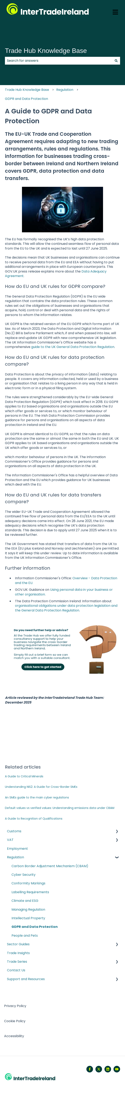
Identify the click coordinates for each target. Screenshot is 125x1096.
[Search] (116, 61)
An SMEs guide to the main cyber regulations (37, 797)
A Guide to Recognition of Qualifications (33, 819)
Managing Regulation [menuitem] (28, 909)
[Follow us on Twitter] (98, 1069)
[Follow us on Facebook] (89, 1069)
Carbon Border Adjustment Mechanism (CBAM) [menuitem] (49, 866)
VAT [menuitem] (10, 839)
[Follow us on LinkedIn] (107, 1069)
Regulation (64, 89)
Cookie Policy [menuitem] (14, 1021)
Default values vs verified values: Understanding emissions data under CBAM (59, 808)
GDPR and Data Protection (26, 98)
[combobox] (58, 61)
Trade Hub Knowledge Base (46, 50)
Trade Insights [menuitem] (18, 953)
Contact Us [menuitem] (16, 970)
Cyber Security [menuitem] (23, 874)
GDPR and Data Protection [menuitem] (34, 926)
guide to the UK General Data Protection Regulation (72, 346)
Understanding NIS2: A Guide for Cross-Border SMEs (41, 787)
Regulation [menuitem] (15, 857)
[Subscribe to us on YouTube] (117, 1069)
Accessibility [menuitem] (14, 1036)
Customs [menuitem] (14, 831)
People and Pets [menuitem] (24, 935)
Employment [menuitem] (17, 848)
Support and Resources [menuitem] (26, 979)
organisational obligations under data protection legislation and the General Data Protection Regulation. (66, 607)
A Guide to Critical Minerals (24, 776)
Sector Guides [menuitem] (18, 944)
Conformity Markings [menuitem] (28, 883)
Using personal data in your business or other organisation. (64, 591)
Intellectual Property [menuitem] (28, 918)
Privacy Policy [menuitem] (15, 1006)
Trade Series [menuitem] (17, 961)
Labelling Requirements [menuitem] (30, 892)
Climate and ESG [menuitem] (24, 900)
